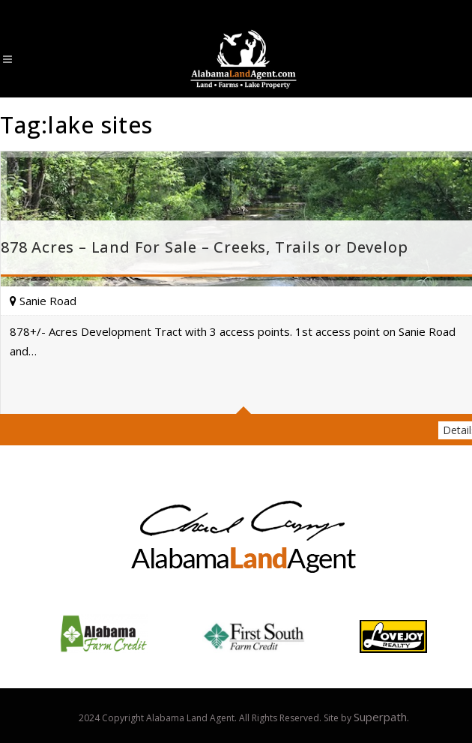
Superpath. (381, 716)
